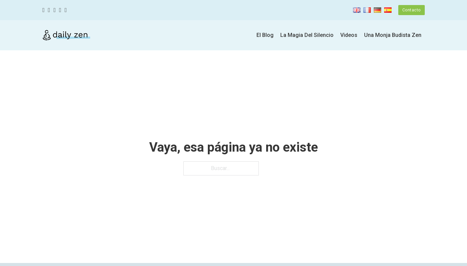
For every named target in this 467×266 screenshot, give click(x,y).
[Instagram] (55, 10)
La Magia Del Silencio (307, 35)
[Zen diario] (67, 35)
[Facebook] (44, 10)
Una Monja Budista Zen (392, 35)
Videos (348, 35)
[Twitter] (49, 10)
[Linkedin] (66, 10)
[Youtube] (60, 10)
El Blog (265, 35)
